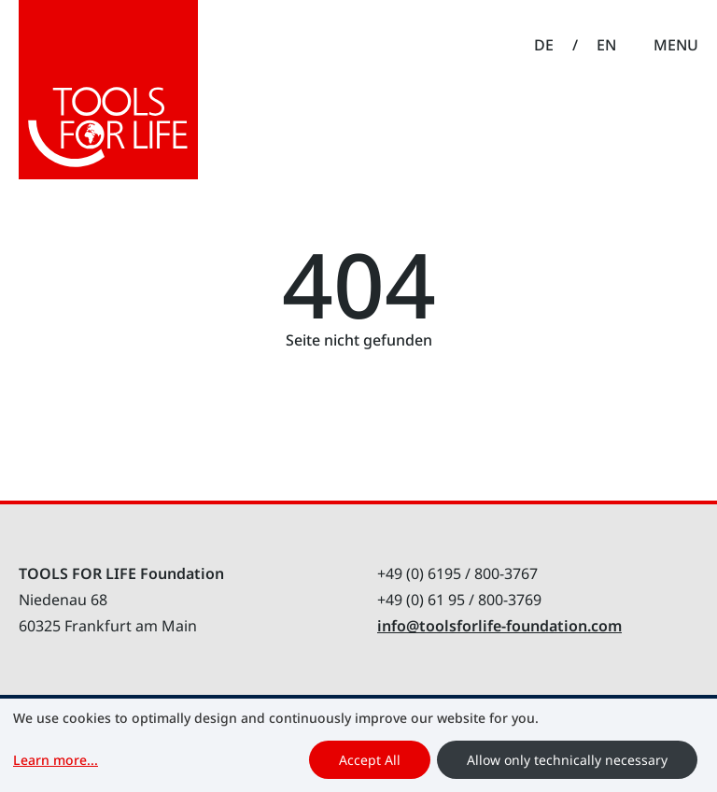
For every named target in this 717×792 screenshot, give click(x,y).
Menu (676, 45)
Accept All (370, 760)
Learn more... (55, 760)
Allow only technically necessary (567, 760)
